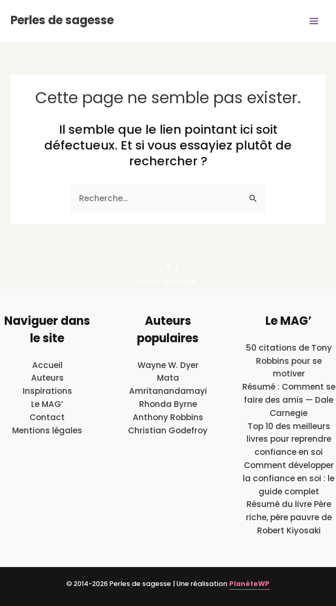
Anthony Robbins (168, 417)
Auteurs (47, 377)
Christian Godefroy (167, 430)
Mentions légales (47, 430)
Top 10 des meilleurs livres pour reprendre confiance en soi (288, 439)
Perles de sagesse (62, 20)
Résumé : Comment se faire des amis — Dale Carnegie (288, 400)
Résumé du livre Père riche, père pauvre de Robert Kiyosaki (289, 517)
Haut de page (168, 272)
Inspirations (47, 390)
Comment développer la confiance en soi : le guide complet (288, 478)
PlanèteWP (249, 583)
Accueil (47, 365)
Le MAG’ (47, 404)
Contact (47, 417)
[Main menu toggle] (314, 20)
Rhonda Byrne (168, 404)
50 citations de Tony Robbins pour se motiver (289, 361)
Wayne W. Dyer (168, 365)
